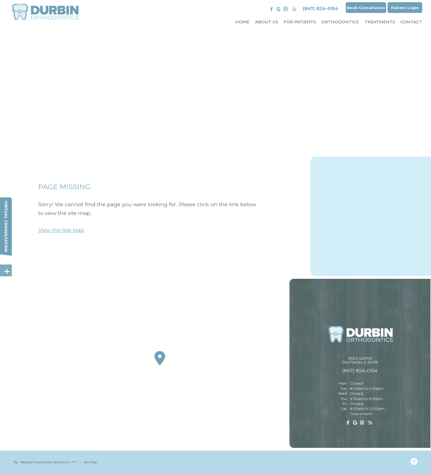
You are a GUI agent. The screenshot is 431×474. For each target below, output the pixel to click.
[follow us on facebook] (265, 9)
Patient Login (403, 8)
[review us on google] (272, 9)
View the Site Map (61, 230)
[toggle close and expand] (7, 270)
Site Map (90, 462)
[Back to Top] (414, 462)
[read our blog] (288, 9)
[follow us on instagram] (279, 9)
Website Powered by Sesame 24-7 (45, 462)
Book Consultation (361, 8)
